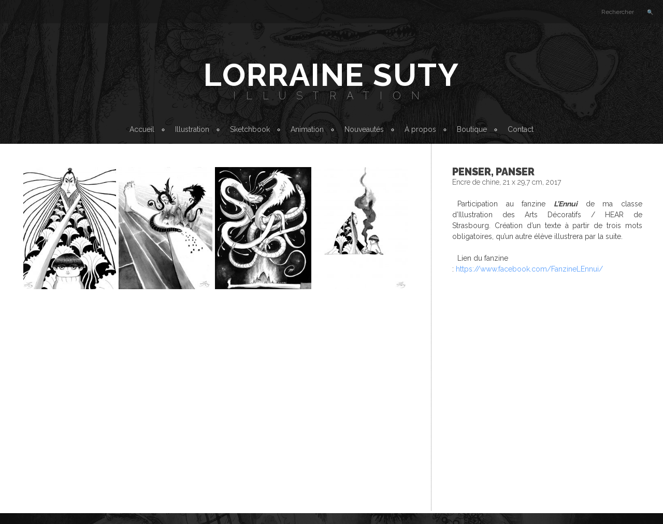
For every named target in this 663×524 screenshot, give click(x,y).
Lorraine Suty (331, 75)
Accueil (141, 129)
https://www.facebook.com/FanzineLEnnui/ (529, 269)
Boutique (472, 129)
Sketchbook (250, 129)
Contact (521, 129)
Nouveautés (364, 129)
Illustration (331, 95)
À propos (420, 129)
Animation (307, 129)
